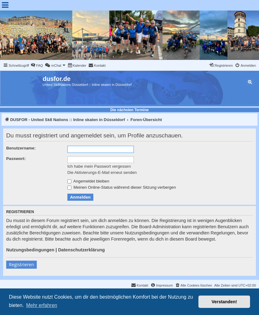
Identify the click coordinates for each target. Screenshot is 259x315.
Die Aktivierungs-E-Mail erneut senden (102, 172)
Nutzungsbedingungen (30, 249)
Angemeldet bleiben (88, 181)
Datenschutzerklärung (81, 249)
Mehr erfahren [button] (41, 305)
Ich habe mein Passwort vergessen (99, 166)
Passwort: (16, 158)
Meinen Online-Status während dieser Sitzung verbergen (121, 187)
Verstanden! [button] (224, 301)
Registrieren (21, 264)
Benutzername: (21, 148)
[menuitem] (37, 65)
